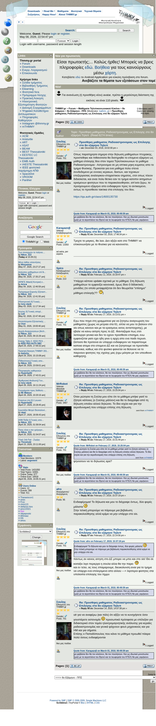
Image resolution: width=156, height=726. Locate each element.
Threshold (26, 442)
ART (24, 142)
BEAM (26, 148)
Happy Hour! (49, 14)
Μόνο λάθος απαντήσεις (29, 262)
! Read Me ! (49, 11)
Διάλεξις (25, 353)
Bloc (83, 703)
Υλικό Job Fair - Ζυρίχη (29, 440)
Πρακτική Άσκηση (32, 98)
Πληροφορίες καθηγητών (29, 371)
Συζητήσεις (34, 14)
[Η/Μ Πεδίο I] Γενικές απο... (31, 420)
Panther (27, 180)
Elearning (28, 88)
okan (23, 412)
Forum (26, 63)
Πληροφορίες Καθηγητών (28, 119)
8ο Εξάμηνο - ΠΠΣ (76, 111)
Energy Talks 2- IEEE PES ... (31, 341)
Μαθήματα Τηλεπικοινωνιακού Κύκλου (99, 108)
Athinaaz (24, 516)
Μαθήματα (62, 11)
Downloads (34, 11)
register (65, 33)
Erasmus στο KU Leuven (29, 400)
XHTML (90, 703)
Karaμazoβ (63, 227)
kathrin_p (104, 111)
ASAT (25, 145)
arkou (23, 520)
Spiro (59, 268)
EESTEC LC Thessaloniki (27, 156)
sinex (22, 500)
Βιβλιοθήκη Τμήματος (35, 85)
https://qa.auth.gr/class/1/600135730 (96, 196)
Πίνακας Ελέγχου (29, 188)
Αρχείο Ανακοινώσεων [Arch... (32, 331)
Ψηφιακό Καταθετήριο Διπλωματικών (33, 112)
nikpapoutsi (25, 513)
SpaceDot (28, 173)
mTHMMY (28, 126)
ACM (25, 136)
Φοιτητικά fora (30, 92)
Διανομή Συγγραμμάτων (36, 107)
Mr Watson (26, 393)
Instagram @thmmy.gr (35, 123)
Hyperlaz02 (26, 373)
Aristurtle (27, 139)
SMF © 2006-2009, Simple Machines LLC (87, 700)
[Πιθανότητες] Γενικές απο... (31, 361)
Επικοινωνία (29, 73)
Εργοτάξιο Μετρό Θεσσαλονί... (32, 410)
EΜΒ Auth (28, 161)
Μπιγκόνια (26, 264)
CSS (97, 703)
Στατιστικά (25, 449)
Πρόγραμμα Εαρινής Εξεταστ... (32, 292)
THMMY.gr (60, 108)
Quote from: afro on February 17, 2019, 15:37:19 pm (99, 541)
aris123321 (25, 509)
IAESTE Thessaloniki (35, 164)
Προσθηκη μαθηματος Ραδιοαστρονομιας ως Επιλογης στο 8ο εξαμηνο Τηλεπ (91, 112)
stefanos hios (26, 507)
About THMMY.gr (68, 14)
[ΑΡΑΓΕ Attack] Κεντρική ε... (31, 282)
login (54, 33)
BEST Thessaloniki (33, 151)
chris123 (24, 504)
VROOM (27, 177)
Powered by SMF (58, 700)
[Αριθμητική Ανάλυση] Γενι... (31, 380)
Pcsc (22, 502)
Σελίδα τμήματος (32, 82)
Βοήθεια (102, 67)
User (23, 324)
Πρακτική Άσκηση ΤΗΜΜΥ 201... (33, 351)
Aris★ (24, 284)
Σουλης (61, 141)
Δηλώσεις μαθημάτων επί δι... (32, 272)
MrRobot (62, 383)
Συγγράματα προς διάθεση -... (32, 390)
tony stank (26, 304)
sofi (23, 314)
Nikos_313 (26, 255)
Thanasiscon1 (26, 497)
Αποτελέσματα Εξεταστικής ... (32, 321)
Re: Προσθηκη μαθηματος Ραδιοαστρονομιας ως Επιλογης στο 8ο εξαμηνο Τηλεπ (110, 230)
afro (59, 489)
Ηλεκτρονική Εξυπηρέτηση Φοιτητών (32, 103)
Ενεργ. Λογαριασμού (34, 70)
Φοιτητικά (76, 11)
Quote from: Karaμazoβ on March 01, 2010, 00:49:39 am (101, 213)
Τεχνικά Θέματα (92, 11)
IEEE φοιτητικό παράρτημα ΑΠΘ (29, 169)
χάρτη (110, 72)
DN (21, 518)
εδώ (88, 67)
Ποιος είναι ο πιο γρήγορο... (31, 430)
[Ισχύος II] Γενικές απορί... (30, 311)
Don (22, 511)
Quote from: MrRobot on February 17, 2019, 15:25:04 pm (102, 445)
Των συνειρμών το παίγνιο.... (31, 252)
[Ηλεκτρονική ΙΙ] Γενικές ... (30, 302)
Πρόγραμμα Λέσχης (34, 95)
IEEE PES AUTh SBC (31, 343)
